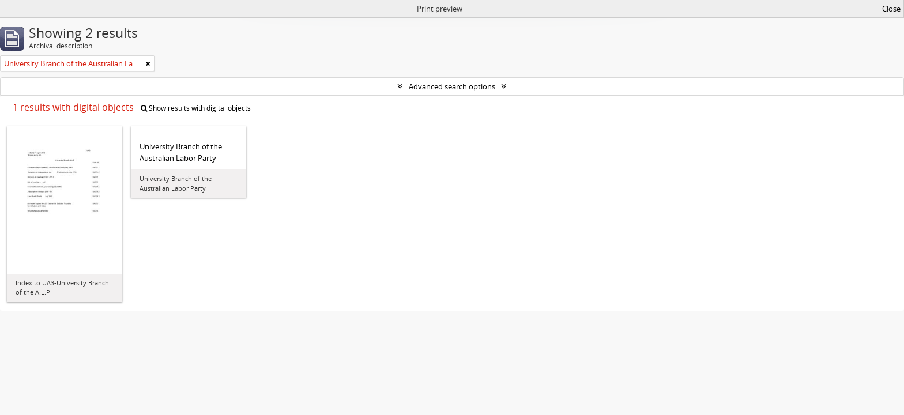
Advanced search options (452, 86)
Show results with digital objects (196, 108)
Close (891, 8)
